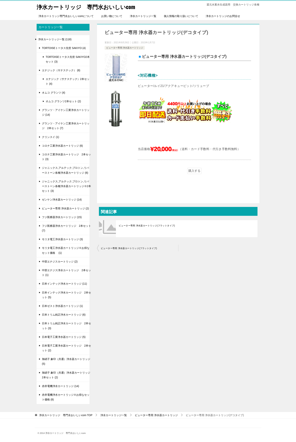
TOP (65, 414)
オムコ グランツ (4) (53, 92)
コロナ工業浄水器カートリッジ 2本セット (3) (66, 157)
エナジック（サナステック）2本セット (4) (67, 81)
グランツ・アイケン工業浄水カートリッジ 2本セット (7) (65, 126)
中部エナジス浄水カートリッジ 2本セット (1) (66, 272)
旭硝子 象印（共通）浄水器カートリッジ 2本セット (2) (66, 375)
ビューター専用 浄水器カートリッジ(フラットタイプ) (147, 225)
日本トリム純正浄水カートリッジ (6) (64, 314)
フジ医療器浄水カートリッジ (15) (62, 217)
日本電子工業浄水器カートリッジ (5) (64, 336)
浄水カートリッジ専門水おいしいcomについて (66, 16)
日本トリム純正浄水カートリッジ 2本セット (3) (66, 326)
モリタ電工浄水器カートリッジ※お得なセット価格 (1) (65, 250)
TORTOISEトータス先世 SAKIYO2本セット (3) (68, 59)
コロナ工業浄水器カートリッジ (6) (62, 145)
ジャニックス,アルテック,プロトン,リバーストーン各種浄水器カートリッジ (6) (65, 170)
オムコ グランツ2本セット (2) (63, 101)
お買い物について (111, 16)
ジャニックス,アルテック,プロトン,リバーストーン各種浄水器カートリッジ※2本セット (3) (66, 186)
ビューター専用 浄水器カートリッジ (124, 47)
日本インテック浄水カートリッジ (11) (64, 283)
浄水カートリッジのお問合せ (223, 16)
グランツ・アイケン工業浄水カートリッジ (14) (65, 112)
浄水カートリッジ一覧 (143, 16)
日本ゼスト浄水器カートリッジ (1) (62, 305)
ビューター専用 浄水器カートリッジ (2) (65, 208)
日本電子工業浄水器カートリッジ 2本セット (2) (66, 348)
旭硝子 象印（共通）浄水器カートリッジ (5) (66, 361)
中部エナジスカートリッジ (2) (60, 261)
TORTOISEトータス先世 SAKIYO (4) (64, 48)
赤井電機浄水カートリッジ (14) (60, 386)
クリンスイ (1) (50, 136)
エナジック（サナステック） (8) (61, 70)
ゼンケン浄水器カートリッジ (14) (62, 199)
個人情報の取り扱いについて (181, 16)
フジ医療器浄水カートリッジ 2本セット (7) (66, 228)
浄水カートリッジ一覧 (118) (55, 39)
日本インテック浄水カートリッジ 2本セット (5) (66, 295)
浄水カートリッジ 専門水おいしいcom (88, 6)
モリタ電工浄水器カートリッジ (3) (62, 239)
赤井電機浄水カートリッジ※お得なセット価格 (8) (65, 397)
